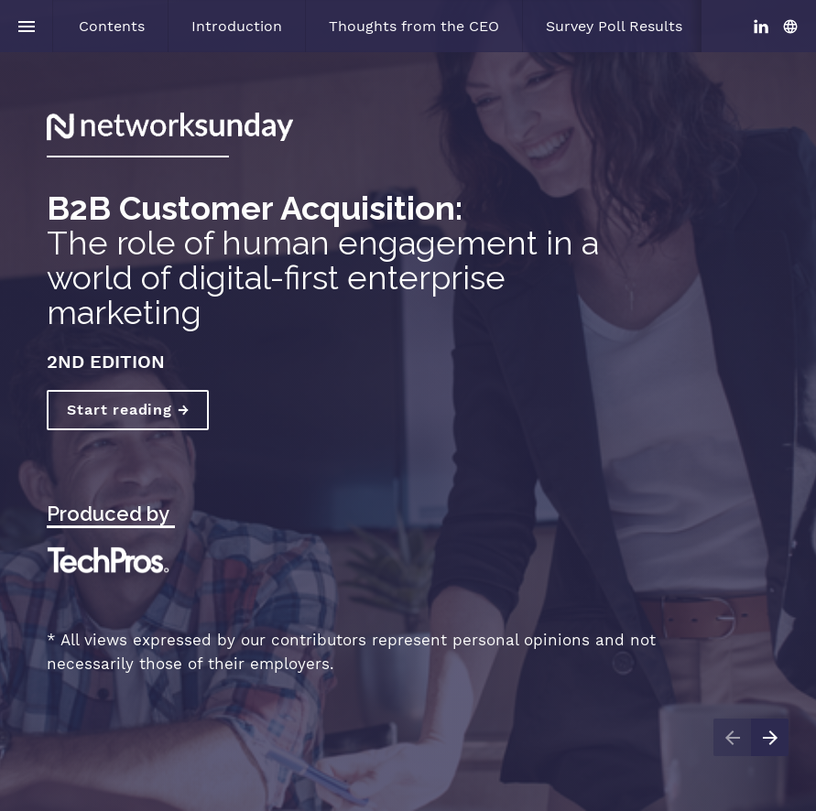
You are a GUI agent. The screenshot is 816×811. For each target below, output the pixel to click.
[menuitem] (112, 26)
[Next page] (770, 737)
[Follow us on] (790, 26)
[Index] (26, 26)
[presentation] (408, 405)
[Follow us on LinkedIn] (761, 26)
